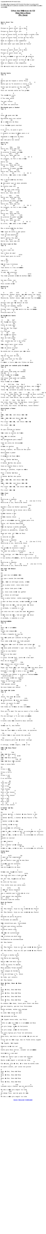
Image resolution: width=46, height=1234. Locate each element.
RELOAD (21, 1231)
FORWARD (28, 1231)
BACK (16, 1231)
